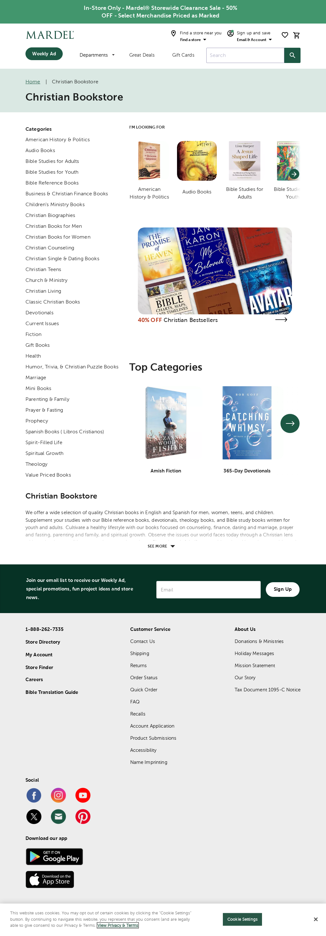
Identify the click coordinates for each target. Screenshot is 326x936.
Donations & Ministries (259, 641)
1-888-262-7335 (44, 629)
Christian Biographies (50, 215)
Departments (97, 55)
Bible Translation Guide (51, 692)
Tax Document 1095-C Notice (268, 689)
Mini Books (38, 388)
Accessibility (143, 750)
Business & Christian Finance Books (66, 193)
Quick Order (144, 689)
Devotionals (39, 312)
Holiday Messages (254, 653)
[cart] (297, 35)
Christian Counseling (49, 247)
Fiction (33, 334)
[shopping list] (285, 35)
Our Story (245, 677)
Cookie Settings (242, 919)
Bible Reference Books (52, 182)
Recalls (138, 713)
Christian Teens (43, 269)
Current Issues (42, 323)
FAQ (135, 701)
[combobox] (245, 55)
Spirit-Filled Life (43, 442)
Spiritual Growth (44, 453)
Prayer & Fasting (44, 410)
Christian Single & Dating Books (62, 258)
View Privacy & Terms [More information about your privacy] (117, 925)
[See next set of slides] (290, 423)
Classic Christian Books (52, 301)
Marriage (35, 377)
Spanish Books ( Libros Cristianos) (64, 431)
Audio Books (40, 150)
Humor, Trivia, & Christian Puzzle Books (71, 366)
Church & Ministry (46, 280)
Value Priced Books (48, 475)
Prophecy (36, 420)
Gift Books (37, 345)
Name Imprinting (148, 762)
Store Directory (42, 642)
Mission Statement (255, 665)
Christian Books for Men (53, 226)
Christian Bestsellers (191, 320)
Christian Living (43, 291)
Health (33, 356)
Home (32, 81)
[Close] (316, 919)
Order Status (144, 677)
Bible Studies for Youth (51, 172)
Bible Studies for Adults (52, 161)
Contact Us (142, 641)
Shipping (139, 653)
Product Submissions (153, 738)
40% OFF (150, 320)
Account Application (152, 726)
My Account (39, 654)
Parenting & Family (47, 399)
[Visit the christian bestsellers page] (281, 319)
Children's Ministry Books (55, 204)
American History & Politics (57, 139)
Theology (36, 464)
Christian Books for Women (57, 237)
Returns (138, 665)
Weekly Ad (44, 53)
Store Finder (39, 667)
